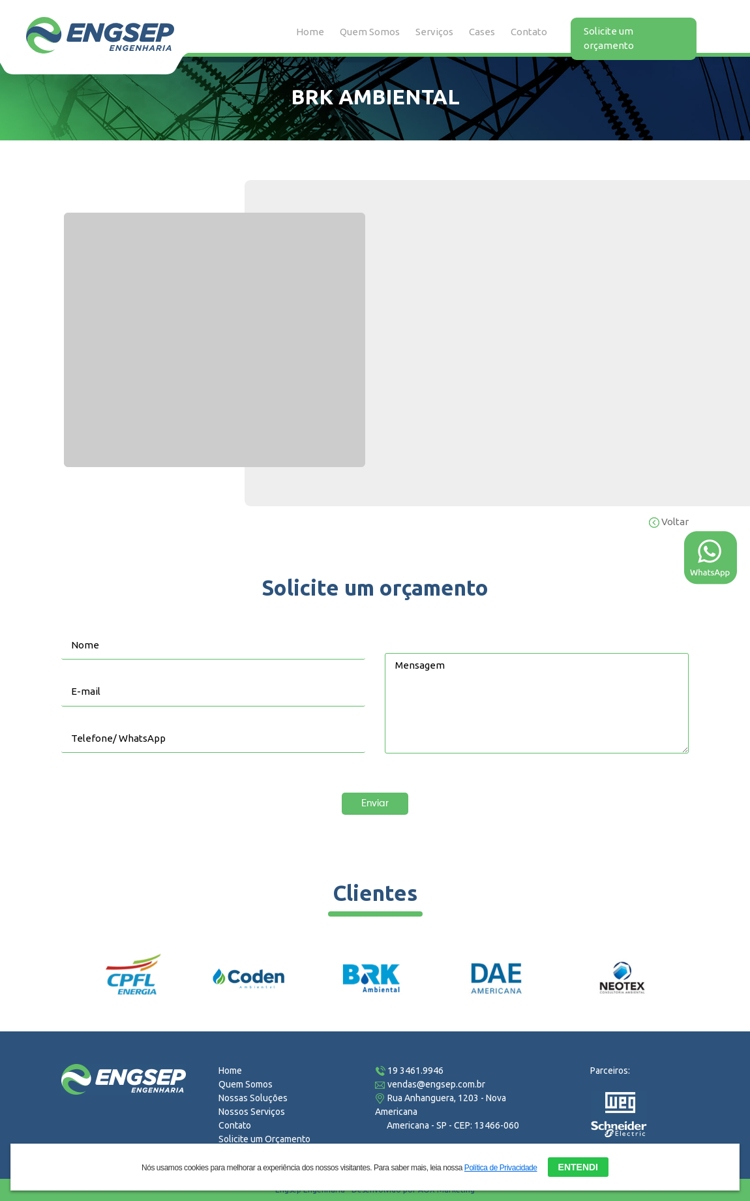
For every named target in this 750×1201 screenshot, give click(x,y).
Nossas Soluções (253, 1098)
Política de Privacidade (500, 1167)
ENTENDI (578, 1166)
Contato (529, 31)
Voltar (669, 521)
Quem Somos (370, 31)
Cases (482, 31)
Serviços (434, 31)
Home (310, 31)
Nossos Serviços (251, 1111)
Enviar (375, 803)
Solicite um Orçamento (264, 1139)
